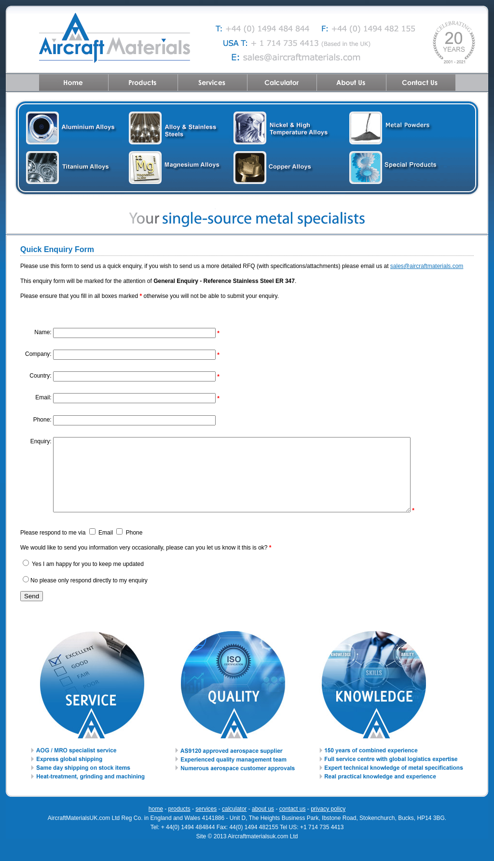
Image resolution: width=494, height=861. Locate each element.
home (156, 823)
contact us (292, 823)
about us (263, 823)
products (179, 823)
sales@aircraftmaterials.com (427, 266)
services (206, 823)
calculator (234, 823)
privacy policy (328, 823)
